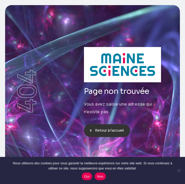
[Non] (178, 170)
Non (100, 176)
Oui (87, 176)
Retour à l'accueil (109, 130)
